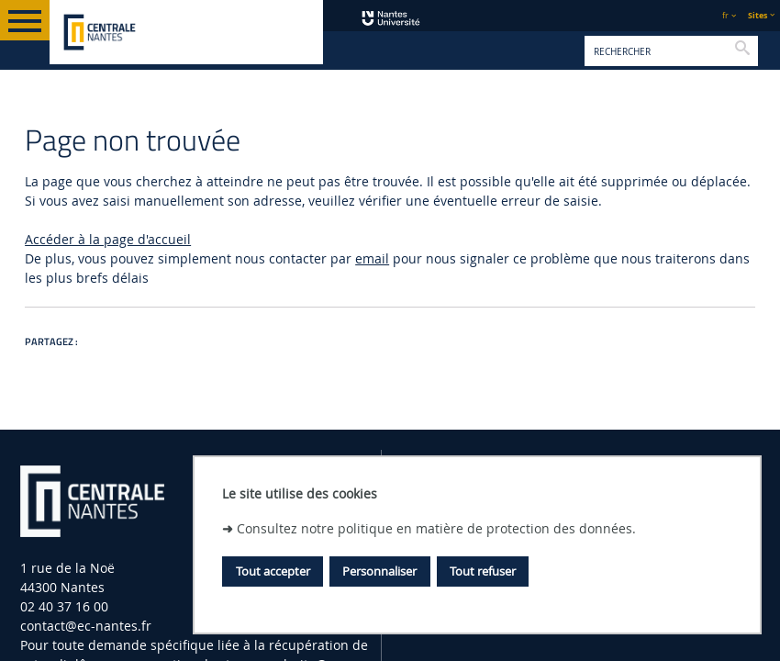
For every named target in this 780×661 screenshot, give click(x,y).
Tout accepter (273, 571)
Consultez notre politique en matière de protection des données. (436, 528)
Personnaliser (379, 571)
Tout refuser (483, 571)
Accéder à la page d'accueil (108, 239)
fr (725, 15)
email (372, 258)
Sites (757, 15)
